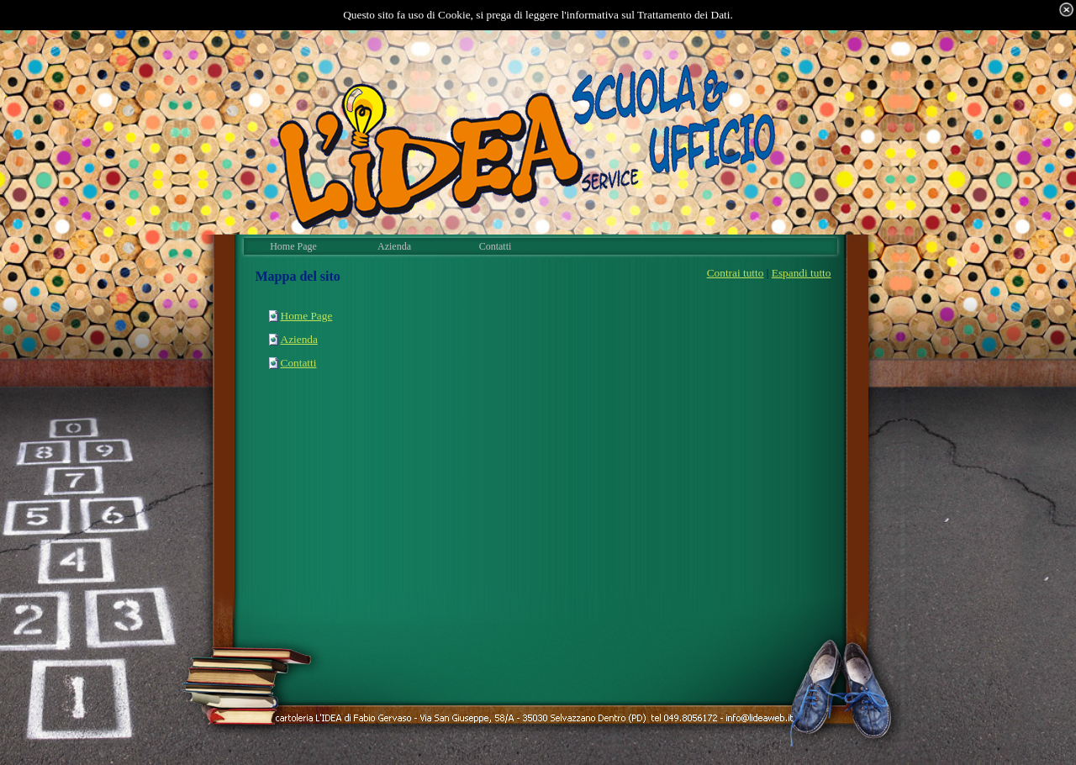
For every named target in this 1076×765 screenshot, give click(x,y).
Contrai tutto (735, 272)
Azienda (299, 339)
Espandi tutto (801, 272)
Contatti (299, 362)
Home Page (307, 315)
